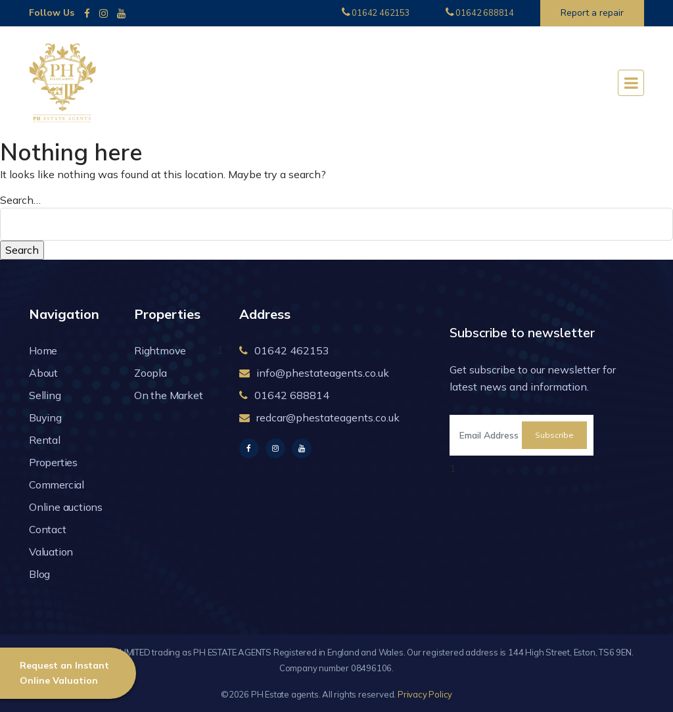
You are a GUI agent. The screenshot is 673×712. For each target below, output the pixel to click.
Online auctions (66, 506)
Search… (20, 199)
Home (43, 350)
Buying (45, 417)
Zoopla (150, 372)
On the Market (168, 395)
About (43, 372)
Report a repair (592, 13)
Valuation (51, 551)
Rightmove (160, 350)
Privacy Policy (425, 694)
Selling (45, 395)
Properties (53, 462)
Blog (39, 574)
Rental (44, 439)
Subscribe (554, 435)
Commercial (56, 484)
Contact (47, 529)
